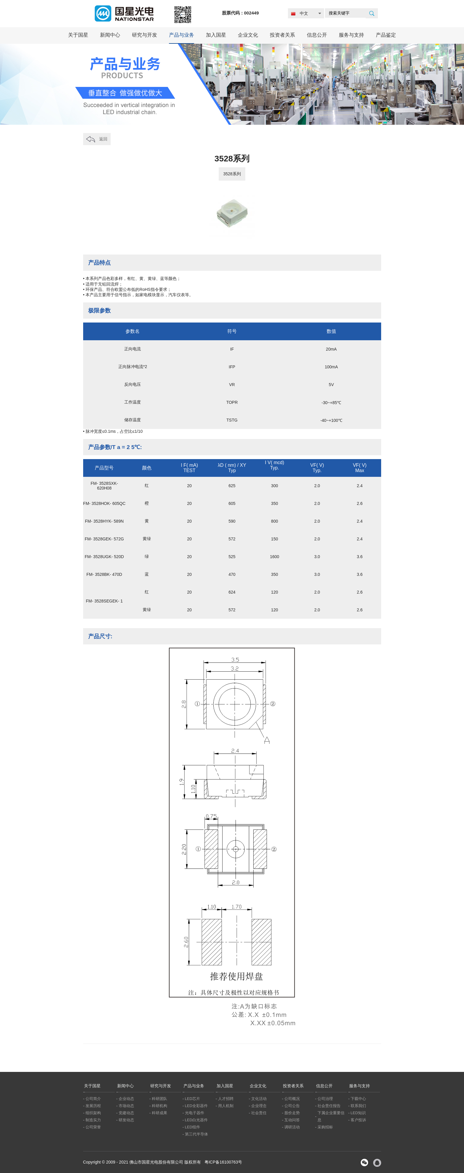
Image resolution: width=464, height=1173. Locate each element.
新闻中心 (110, 35)
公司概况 (292, 1098)
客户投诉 (358, 1120)
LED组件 (192, 1127)
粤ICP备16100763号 (223, 1162)
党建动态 (126, 1113)
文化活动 (259, 1098)
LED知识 (358, 1113)
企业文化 (248, 35)
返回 (103, 139)
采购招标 (325, 1127)
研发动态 (126, 1120)
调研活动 (292, 1127)
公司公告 (292, 1106)
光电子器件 (194, 1113)
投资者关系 (282, 35)
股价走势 (292, 1113)
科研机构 (159, 1106)
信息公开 (317, 35)
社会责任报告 (329, 1106)
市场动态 (126, 1106)
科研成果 (159, 1113)
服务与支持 (351, 35)
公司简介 (93, 1098)
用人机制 (225, 1106)
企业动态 (126, 1098)
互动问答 (292, 1120)
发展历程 (93, 1106)
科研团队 (159, 1098)
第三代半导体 (196, 1134)
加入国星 (216, 35)
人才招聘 (225, 1098)
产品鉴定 (386, 35)
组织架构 (93, 1113)
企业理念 (259, 1106)
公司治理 (325, 1098)
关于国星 (78, 35)
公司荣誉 (93, 1127)
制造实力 (93, 1120)
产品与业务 (181, 35)
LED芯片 (192, 1098)
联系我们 (358, 1106)
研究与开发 (144, 35)
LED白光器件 (196, 1120)
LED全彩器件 (196, 1106)
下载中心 (358, 1098)
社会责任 (259, 1113)
